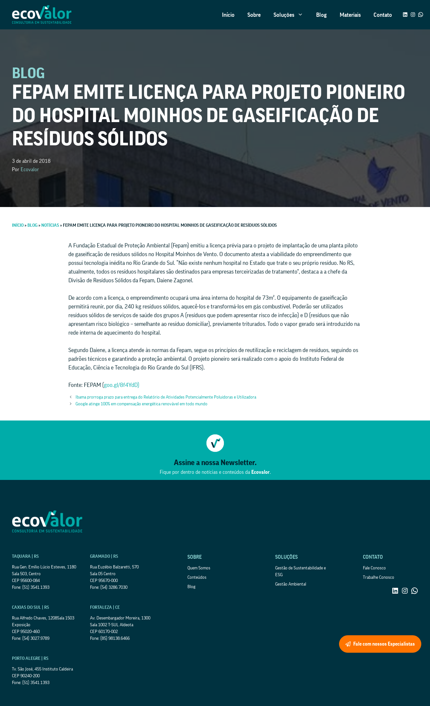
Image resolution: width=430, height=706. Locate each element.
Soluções (292, 15)
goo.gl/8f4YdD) (121, 385)
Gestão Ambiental (290, 584)
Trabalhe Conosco (378, 577)
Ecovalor (30, 169)
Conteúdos (196, 577)
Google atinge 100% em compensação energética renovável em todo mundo (141, 404)
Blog (321, 15)
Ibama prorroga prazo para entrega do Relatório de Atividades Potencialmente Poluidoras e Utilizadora (165, 397)
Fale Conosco (374, 568)
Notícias (50, 225)
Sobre (254, 15)
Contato (383, 15)
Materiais (350, 15)
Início (228, 15)
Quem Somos (198, 568)
